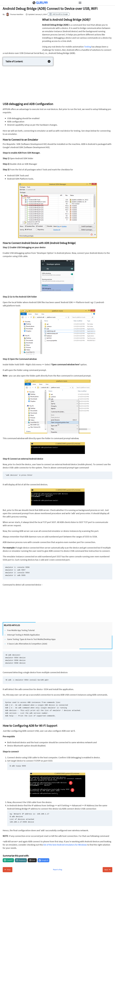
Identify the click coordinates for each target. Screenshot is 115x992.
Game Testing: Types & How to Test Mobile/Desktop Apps (31, 639)
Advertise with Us (14, 970)
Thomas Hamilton (14, 14)
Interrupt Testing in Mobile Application (23, 634)
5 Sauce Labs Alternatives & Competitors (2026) (27, 643)
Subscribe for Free (82, 929)
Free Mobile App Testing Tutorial (21, 630)
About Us (10, 963)
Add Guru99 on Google (59, 14)
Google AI (45, 860)
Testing (87, 46)
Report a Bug (57, 869)
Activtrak (10, 989)
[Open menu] (80, 2)
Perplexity (22, 860)
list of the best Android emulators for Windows (65, 844)
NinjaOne (10, 986)
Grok (33, 860)
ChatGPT (10, 860)
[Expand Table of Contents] (49, 61)
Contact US (11, 966)
